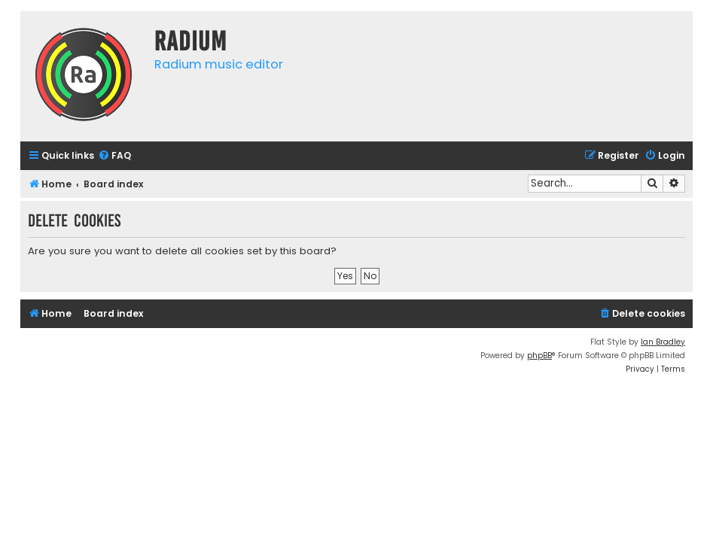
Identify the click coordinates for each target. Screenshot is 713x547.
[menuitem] (114, 156)
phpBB (539, 355)
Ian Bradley (663, 342)
